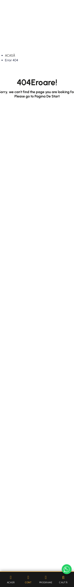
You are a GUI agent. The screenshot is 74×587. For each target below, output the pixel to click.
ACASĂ (10, 55)
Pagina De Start (47, 96)
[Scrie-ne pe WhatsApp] (67, 569)
